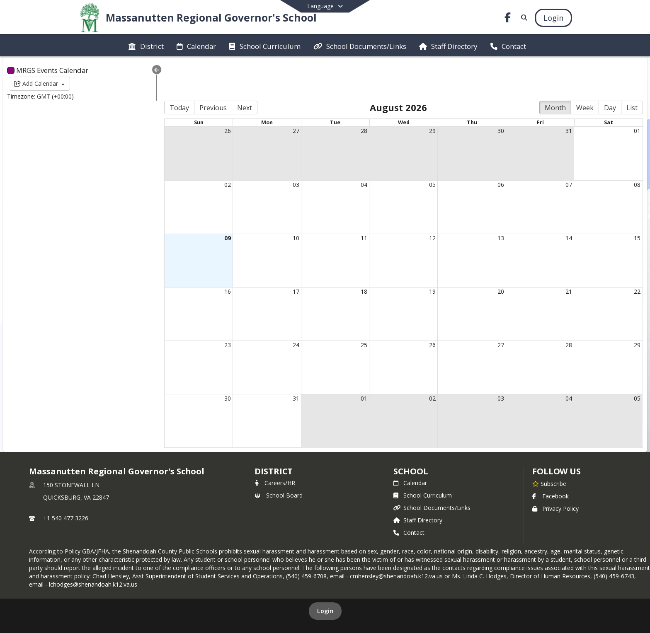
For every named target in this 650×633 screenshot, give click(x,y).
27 (277, 95)
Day (610, 71)
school (410, 435)
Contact (408, 496)
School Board (279, 459)
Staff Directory (417, 484)
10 (277, 201)
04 (349, 148)
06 (493, 148)
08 (637, 148)
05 (421, 148)
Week (585, 71)
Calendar (410, 447)
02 (205, 148)
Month (555, 71)
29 (421, 95)
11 (349, 201)
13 (493, 201)
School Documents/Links (432, 472)
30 (493, 95)
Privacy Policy (555, 472)
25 (349, 309)
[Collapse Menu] (131, 70)
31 (565, 95)
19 (421, 255)
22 (637, 255)
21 (565, 255)
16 (205, 255)
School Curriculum (422, 459)
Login (325, 575)
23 (205, 309)
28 (349, 95)
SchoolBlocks (337, 600)
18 (349, 255)
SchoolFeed (381, 600)
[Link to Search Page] (523, 18)
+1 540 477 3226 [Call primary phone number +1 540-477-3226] (65, 482)
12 (421, 201)
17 (277, 255)
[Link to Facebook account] (507, 19)
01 (637, 95)
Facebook (550, 460)
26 (205, 95)
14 (565, 201)
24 (277, 309)
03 (277, 148)
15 (637, 201)
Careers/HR (275, 447)
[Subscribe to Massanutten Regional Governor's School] (549, 447)
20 (493, 255)
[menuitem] (145, 45)
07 (565, 148)
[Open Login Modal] (553, 18)
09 (205, 201)
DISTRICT (274, 435)
